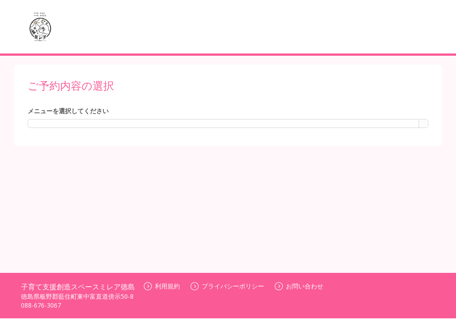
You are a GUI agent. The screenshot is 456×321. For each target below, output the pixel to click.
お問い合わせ (299, 286)
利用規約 (162, 286)
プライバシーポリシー (227, 286)
